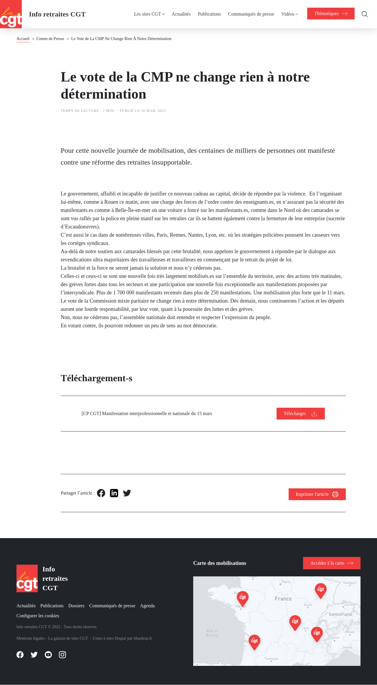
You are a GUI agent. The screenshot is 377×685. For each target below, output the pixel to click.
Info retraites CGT (57, 14)
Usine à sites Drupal (109, 638)
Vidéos (287, 13)
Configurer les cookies (37, 615)
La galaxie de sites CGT (68, 638)
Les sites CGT (147, 13)
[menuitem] (153, 14)
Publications (209, 13)
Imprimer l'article (312, 494)
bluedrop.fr (143, 638)
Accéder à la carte (327, 562)
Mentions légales (30, 638)
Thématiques (331, 13)
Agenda (147, 605)
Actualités (181, 13)
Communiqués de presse (251, 13)
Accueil (22, 39)
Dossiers (76, 605)
